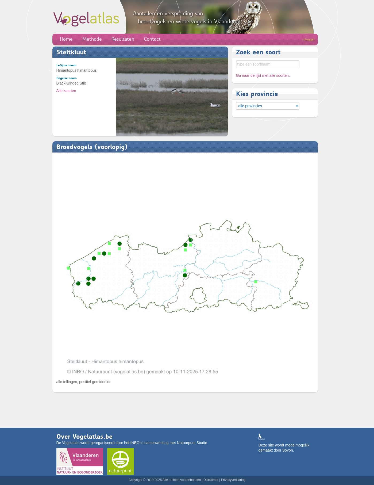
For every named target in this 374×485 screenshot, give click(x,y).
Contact (152, 39)
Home (66, 39)
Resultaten (122, 39)
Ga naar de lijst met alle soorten (262, 75)
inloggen (309, 39)
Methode (92, 39)
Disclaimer (210, 480)
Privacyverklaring (233, 480)
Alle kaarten (66, 91)
